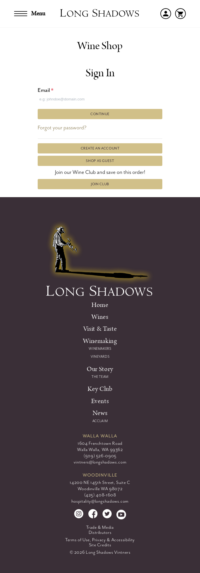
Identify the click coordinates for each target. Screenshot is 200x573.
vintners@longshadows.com (100, 462)
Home (100, 305)
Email (46, 90)
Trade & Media (100, 527)
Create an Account (100, 148)
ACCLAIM (100, 421)
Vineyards (100, 356)
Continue (100, 114)
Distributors (100, 532)
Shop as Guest (100, 161)
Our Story (100, 369)
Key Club (100, 389)
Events (100, 401)
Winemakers (100, 348)
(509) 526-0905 (100, 456)
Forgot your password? (62, 127)
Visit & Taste (100, 329)
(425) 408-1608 (100, 495)
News (100, 413)
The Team (100, 376)
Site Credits (100, 545)
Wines (100, 317)
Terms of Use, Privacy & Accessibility (100, 540)
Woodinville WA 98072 (100, 489)
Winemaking (100, 341)
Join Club (100, 184)
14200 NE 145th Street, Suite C (100, 482)
